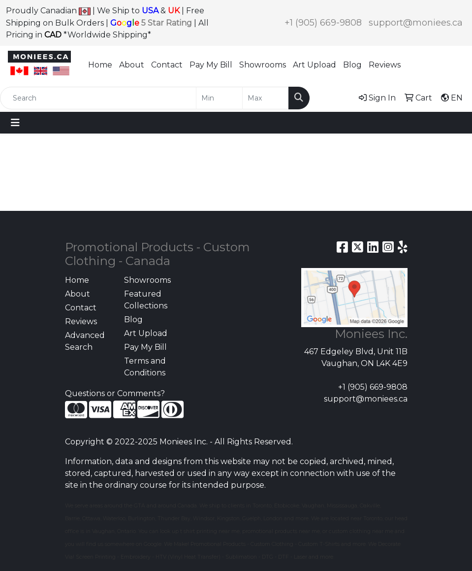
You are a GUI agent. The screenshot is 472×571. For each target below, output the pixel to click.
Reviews (385, 64)
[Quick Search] (98, 98)
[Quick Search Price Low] (219, 98)
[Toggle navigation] (15, 123)
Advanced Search (85, 341)
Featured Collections (145, 299)
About (131, 64)
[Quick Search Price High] (265, 98)
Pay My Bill (210, 64)
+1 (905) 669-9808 (323, 22)
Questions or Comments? (115, 393)
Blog (352, 64)
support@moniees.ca (416, 22)
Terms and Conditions (145, 366)
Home (100, 64)
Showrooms (262, 64)
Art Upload (314, 64)
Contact (167, 64)
